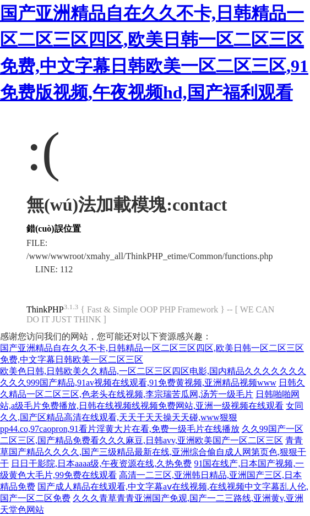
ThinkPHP (45, 309)
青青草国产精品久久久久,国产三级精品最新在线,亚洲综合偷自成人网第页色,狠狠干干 (153, 452)
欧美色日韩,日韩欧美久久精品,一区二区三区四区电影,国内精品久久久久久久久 (153, 371)
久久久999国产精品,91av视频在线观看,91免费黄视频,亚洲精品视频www (138, 382)
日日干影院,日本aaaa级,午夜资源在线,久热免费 (101, 463)
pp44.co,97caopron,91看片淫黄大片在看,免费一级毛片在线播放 (120, 428)
